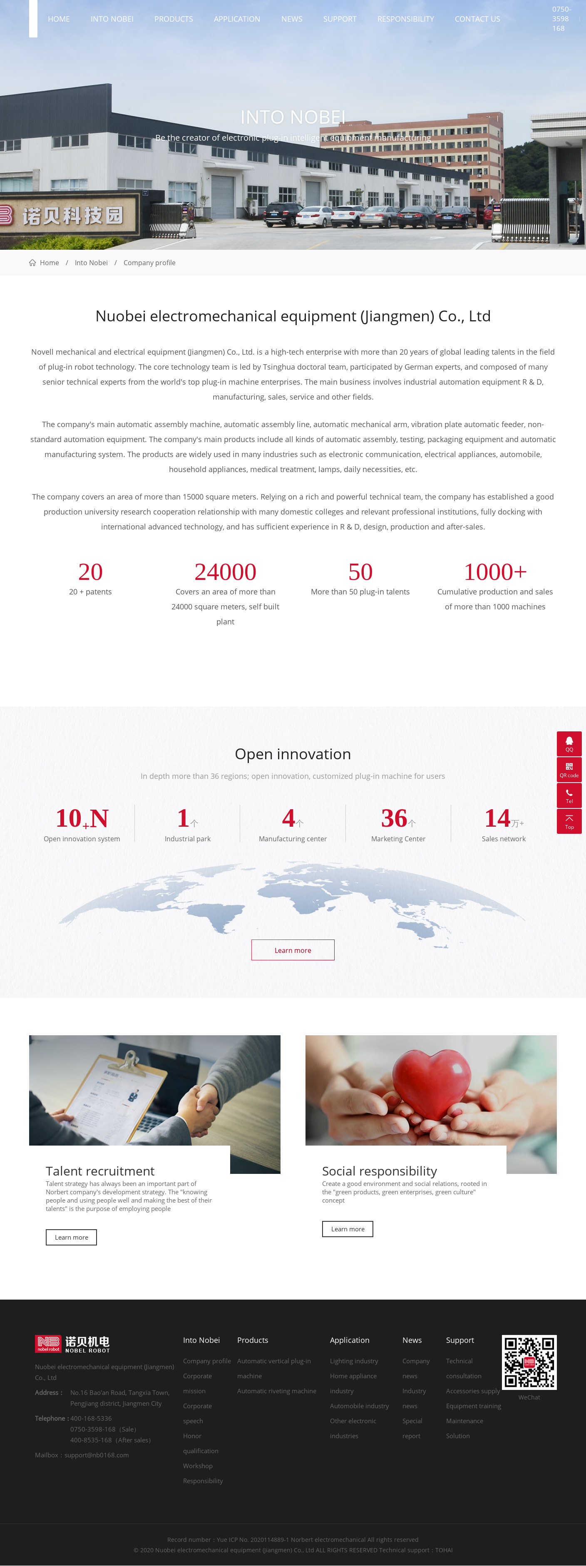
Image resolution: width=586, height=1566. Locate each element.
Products (173, 21)
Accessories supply (473, 1391)
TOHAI (444, 1550)
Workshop (198, 1466)
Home (59, 21)
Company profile (207, 1361)
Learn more (293, 950)
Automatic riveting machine (276, 1391)
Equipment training (473, 1406)
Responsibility (405, 21)
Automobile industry (359, 1406)
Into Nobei (112, 21)
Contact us (477, 21)
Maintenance (464, 1421)
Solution (458, 1436)
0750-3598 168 (561, 21)
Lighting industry (354, 1361)
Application (237, 21)
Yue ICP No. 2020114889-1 (253, 1540)
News (292, 21)
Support (340, 21)
